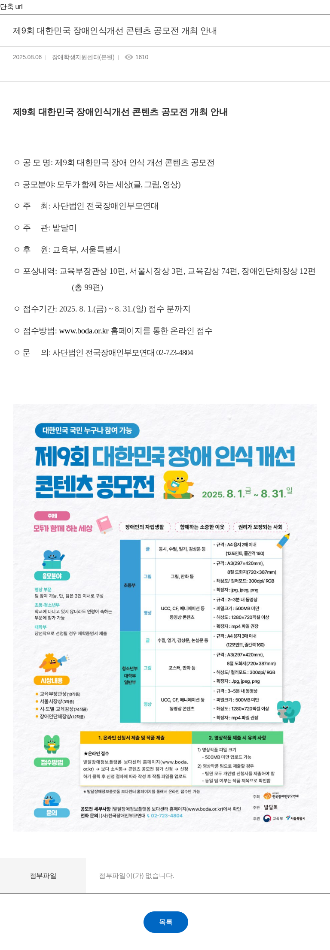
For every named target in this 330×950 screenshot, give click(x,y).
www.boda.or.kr (83, 330)
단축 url (11, 6)
